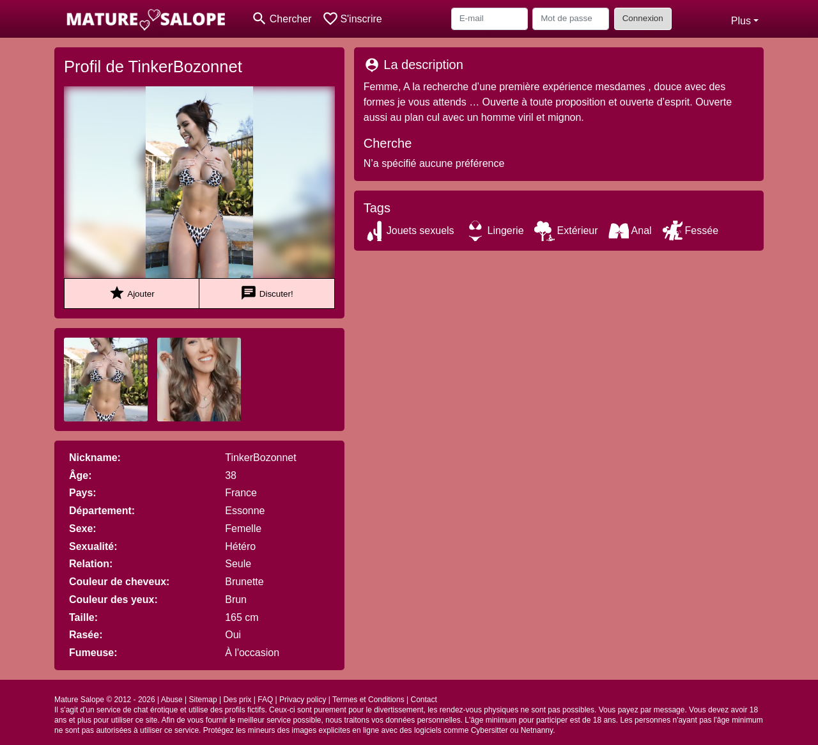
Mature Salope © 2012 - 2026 (104, 699)
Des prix (237, 699)
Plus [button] (741, 20)
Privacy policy (302, 699)
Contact (423, 699)
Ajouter (131, 293)
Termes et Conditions (368, 699)
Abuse (172, 699)
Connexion (642, 18)
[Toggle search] (281, 19)
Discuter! (266, 293)
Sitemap (203, 699)
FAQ (265, 699)
